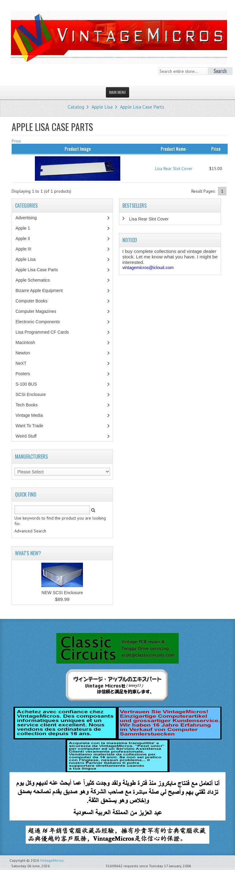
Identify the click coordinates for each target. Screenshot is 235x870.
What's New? (28, 553)
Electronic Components (41, 321)
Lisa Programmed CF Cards (45, 332)
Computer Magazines (40, 311)
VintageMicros (52, 860)
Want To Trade (29, 425)
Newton (23, 352)
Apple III (27, 248)
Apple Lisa (102, 107)
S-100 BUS (29, 384)
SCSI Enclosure (34, 394)
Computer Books (36, 300)
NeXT (21, 363)
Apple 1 (26, 228)
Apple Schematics (36, 280)
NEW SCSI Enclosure (62, 592)
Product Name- (174, 148)
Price (16, 141)
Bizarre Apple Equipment (42, 290)
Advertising (29, 217)
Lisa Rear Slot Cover (173, 168)
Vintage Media (32, 415)
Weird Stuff (29, 436)
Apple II (26, 238)
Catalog (76, 107)
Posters (26, 373)
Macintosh (29, 342)
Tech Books (31, 404)
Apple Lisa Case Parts (142, 107)
